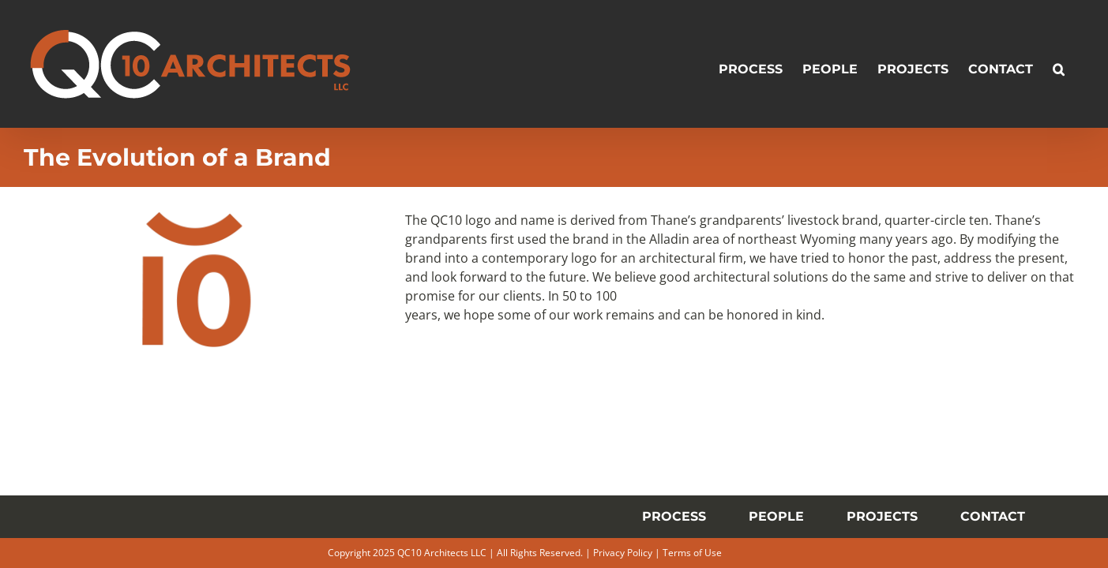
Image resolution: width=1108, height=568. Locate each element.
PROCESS (674, 516)
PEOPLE (776, 516)
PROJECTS (882, 516)
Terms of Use (692, 552)
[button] (1078, 64)
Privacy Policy (622, 552)
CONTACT (992, 516)
